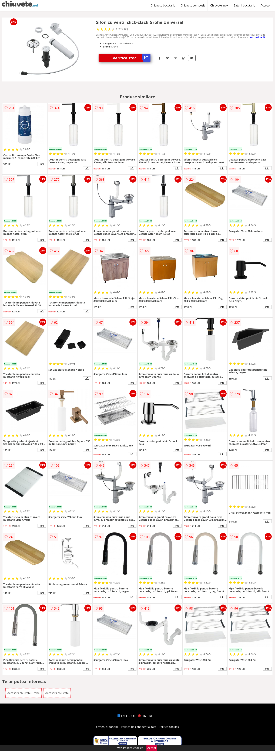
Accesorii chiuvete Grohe (23, 693)
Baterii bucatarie (244, 5)
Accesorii (266, 5)
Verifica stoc (131, 58)
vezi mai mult (257, 37)
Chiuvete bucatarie (163, 5)
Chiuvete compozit (193, 5)
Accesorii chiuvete (57, 693)
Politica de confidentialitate (138, 727)
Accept (151, 748)
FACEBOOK (127, 716)
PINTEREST (147, 716)
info (42, 163)
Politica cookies (169, 727)
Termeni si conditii (107, 727)
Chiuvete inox (219, 5)
